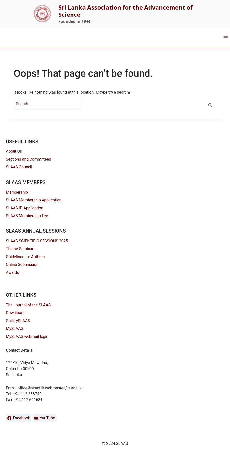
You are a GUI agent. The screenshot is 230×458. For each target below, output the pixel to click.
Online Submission (22, 264)
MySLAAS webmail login (27, 336)
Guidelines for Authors (25, 256)
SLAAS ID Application (24, 208)
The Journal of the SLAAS (28, 305)
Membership (17, 192)
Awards (12, 272)
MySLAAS (14, 328)
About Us (14, 151)
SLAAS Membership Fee (27, 215)
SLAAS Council (19, 167)
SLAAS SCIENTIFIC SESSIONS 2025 (37, 241)
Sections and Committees (28, 159)
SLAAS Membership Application (33, 200)
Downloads (15, 313)
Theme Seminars (20, 248)
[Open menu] (225, 37)
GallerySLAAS (18, 320)
